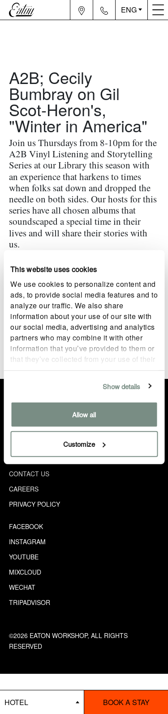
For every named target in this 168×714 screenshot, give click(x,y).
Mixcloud (25, 571)
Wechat (22, 587)
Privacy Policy (34, 504)
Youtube (24, 556)
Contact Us (29, 473)
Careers (24, 488)
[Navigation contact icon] (104, 9)
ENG (129, 9)
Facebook (26, 526)
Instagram (27, 541)
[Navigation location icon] (81, 9)
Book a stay (126, 702)
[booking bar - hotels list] (42, 702)
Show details (121, 386)
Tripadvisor (29, 602)
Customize (84, 443)
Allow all (84, 414)
